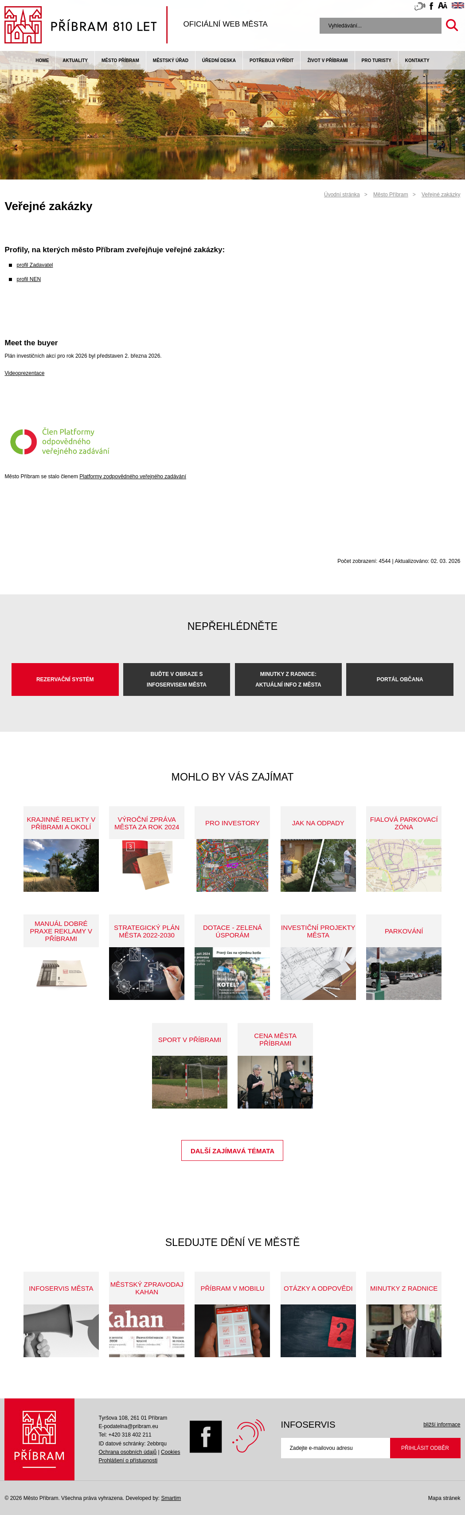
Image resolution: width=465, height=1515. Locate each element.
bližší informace (441, 1424)
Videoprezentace (24, 373)
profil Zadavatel (34, 265)
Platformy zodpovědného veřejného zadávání (132, 476)
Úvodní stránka (342, 194)
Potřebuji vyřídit (271, 60)
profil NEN (28, 279)
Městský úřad (170, 60)
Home (42, 60)
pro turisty (376, 60)
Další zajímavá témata (232, 1151)
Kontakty (417, 60)
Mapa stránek (444, 1498)
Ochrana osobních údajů (127, 1452)
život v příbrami (327, 60)
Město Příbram (120, 60)
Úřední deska (219, 60)
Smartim (171, 1498)
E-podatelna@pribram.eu (128, 1426)
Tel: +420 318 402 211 (124, 1435)
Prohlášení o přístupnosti (127, 1460)
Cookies (170, 1452)
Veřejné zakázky (441, 194)
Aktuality (75, 60)
